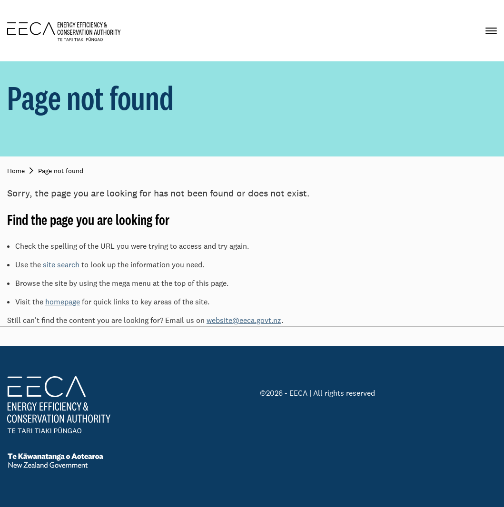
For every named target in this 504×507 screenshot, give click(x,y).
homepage (62, 302)
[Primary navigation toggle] (491, 30)
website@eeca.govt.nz (244, 320)
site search (61, 265)
